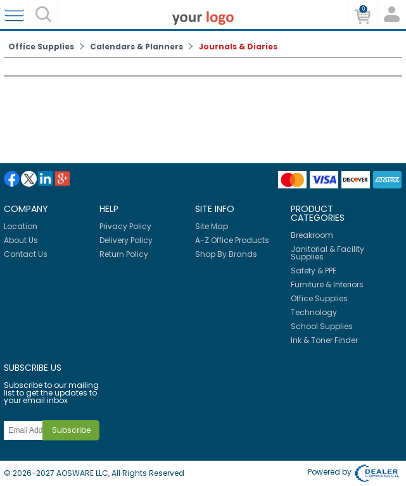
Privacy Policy (125, 226)
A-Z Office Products (232, 240)
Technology (314, 312)
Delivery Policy (126, 240)
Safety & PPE (313, 270)
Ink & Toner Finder (324, 340)
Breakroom (312, 235)
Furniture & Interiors (327, 284)
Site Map (211, 226)
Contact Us (26, 254)
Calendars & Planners (136, 46)
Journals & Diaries (238, 46)
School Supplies (322, 326)
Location (20, 226)
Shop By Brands (226, 254)
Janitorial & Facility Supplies (327, 253)
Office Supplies (41, 46)
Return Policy (123, 254)
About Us (21, 240)
